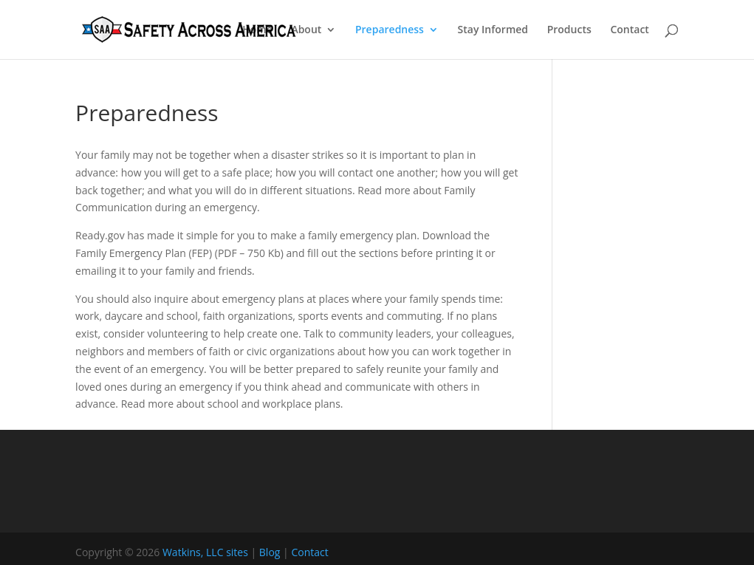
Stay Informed (493, 30)
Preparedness (389, 30)
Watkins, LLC (193, 552)
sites (237, 552)
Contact (629, 30)
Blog (270, 552)
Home (257, 30)
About (306, 30)
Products (569, 30)
